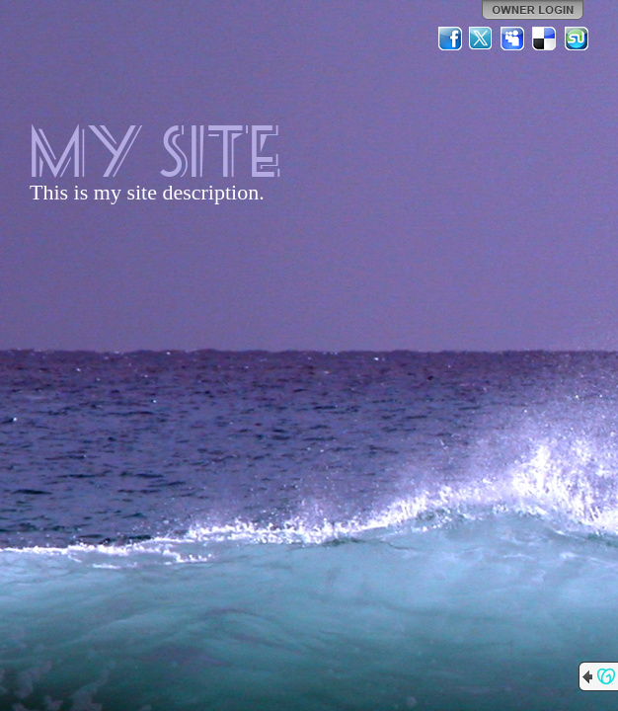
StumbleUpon (576, 38)
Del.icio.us (545, 38)
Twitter (482, 38)
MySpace (513, 38)
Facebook (450, 38)
